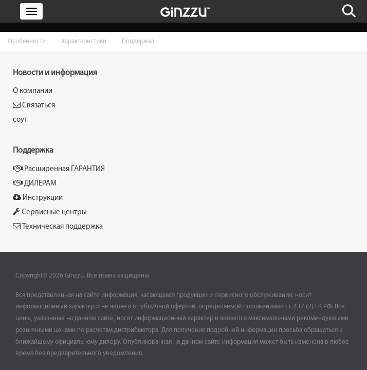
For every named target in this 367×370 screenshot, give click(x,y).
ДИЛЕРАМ (35, 183)
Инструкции (38, 197)
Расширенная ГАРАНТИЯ (59, 168)
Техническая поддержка (58, 226)
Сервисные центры (50, 212)
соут (20, 120)
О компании (32, 91)
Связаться (34, 105)
